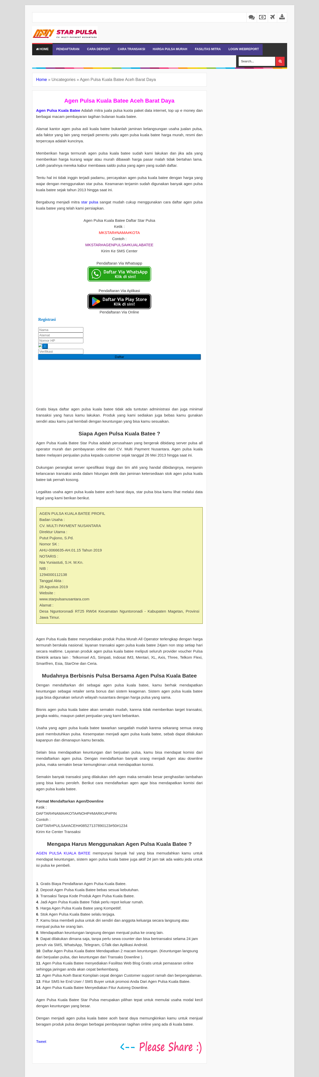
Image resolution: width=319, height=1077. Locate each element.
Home (42, 49)
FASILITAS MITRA (208, 49)
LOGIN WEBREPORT (243, 49)
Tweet (41, 1041)
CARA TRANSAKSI (131, 49)
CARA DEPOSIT (98, 49)
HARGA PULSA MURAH (170, 49)
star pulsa (89, 202)
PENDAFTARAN (67, 49)
